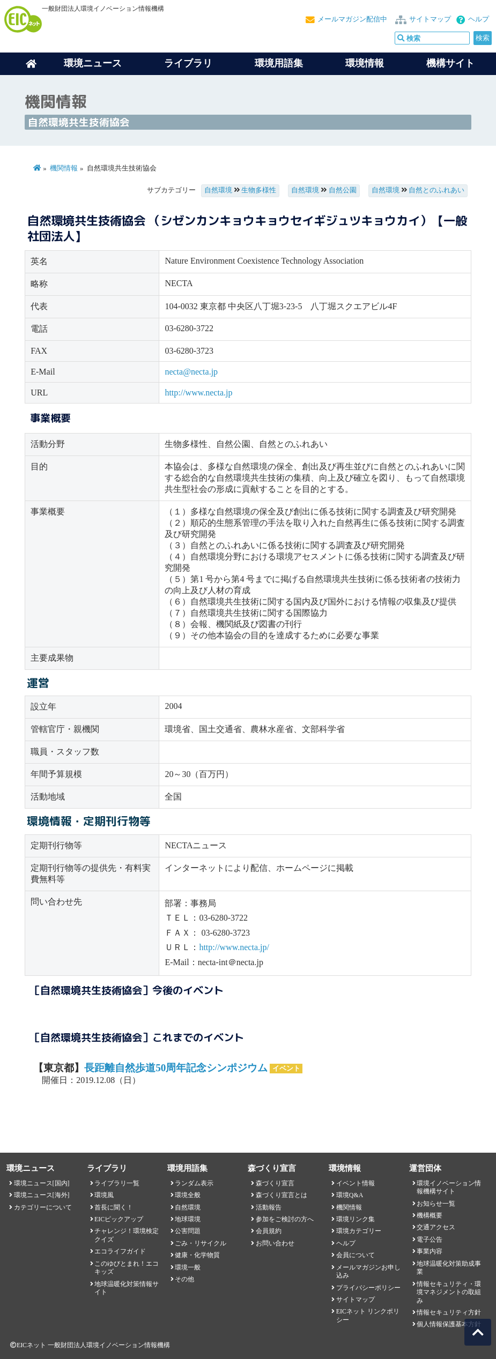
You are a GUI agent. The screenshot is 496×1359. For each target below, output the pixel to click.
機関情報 (64, 168)
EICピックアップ (118, 1219)
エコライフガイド (120, 1251)
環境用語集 (279, 63)
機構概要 (429, 1215)
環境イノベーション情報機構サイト (449, 1187)
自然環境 (218, 190)
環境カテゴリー (358, 1231)
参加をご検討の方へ (285, 1219)
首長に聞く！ (113, 1207)
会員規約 (269, 1231)
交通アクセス (436, 1227)
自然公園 (343, 190)
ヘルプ (478, 19)
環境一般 (188, 1267)
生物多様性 (258, 190)
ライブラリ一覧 (116, 1183)
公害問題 (188, 1231)
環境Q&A (349, 1195)
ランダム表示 (194, 1183)
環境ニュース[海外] (42, 1195)
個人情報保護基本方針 (449, 1324)
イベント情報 (355, 1183)
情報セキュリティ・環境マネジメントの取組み (449, 1292)
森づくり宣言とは (281, 1195)
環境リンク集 (355, 1219)
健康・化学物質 (197, 1255)
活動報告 (269, 1207)
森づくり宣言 (275, 1183)
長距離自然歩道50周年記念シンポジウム (176, 1067)
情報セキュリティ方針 (449, 1312)
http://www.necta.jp (198, 392)
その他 (184, 1279)
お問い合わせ (275, 1243)
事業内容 (429, 1251)
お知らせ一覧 (436, 1203)
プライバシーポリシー (368, 1287)
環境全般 (188, 1195)
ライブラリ (188, 63)
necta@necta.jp (191, 371)
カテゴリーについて (43, 1207)
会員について (355, 1255)
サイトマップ (430, 19)
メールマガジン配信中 (352, 19)
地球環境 (188, 1219)
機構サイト (450, 63)
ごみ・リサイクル (200, 1243)
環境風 (104, 1195)
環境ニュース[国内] (42, 1183)
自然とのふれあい (436, 190)
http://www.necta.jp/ (234, 947)
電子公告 (429, 1239)
